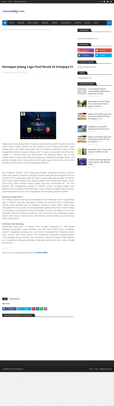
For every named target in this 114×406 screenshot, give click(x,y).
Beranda (4, 29)
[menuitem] (4, 22)
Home (4, 1)
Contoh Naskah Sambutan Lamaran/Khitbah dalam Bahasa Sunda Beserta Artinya (99, 91)
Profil (10, 1)
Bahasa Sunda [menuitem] (32, 23)
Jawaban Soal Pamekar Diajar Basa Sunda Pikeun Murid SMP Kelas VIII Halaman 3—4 (99, 139)
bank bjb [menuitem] (21, 23)
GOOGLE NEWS (41, 253)
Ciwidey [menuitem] (55, 23)
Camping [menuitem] (77, 23)
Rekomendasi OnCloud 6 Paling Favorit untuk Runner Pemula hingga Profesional (99, 104)
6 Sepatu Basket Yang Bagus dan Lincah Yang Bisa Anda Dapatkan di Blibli (99, 162)
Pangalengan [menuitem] (66, 23)
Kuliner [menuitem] (87, 23)
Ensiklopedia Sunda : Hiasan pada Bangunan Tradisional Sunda (99, 151)
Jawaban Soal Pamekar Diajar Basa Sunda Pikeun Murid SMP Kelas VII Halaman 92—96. (99, 116)
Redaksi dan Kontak (20, 1)
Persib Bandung (13, 29)
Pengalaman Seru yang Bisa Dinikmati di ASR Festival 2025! (98, 128)
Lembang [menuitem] (45, 23)
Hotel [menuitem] (96, 23)
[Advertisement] (38, 47)
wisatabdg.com (9, 72)
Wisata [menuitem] (11, 23)
